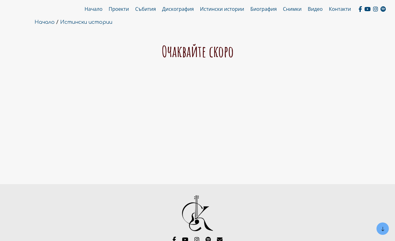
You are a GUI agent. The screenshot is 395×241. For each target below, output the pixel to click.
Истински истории (222, 9)
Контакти (340, 9)
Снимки (292, 9)
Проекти (119, 9)
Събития (145, 9)
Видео (315, 9)
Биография (263, 9)
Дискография (178, 9)
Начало (93, 9)
